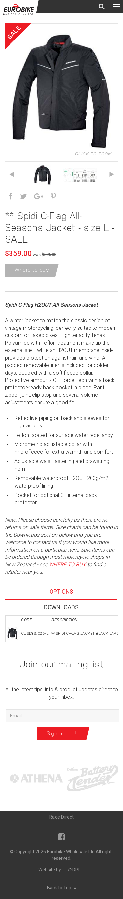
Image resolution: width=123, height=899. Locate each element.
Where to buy (32, 270)
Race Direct (61, 817)
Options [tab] (61, 591)
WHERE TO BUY (67, 564)
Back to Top (61, 887)
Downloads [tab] (61, 607)
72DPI (73, 869)
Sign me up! (61, 733)
